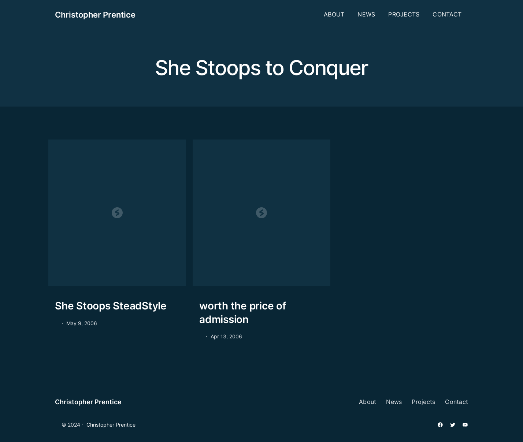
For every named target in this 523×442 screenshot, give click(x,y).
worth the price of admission (242, 312)
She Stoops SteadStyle (111, 306)
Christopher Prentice (95, 14)
